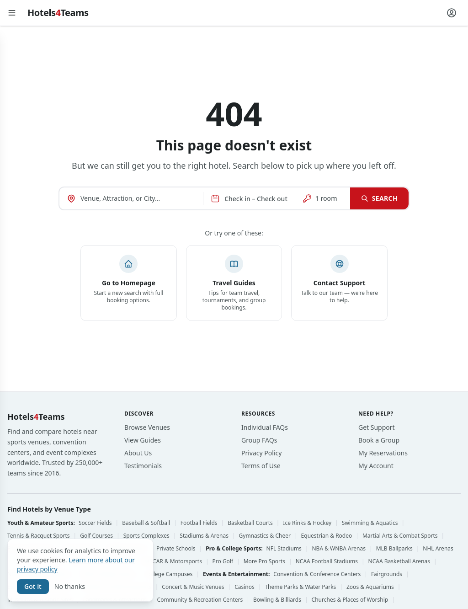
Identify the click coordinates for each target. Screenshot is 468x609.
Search (379, 198)
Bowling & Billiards (277, 600)
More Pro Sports (264, 561)
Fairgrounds (386, 574)
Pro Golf (223, 561)
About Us (138, 453)
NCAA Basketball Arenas (399, 561)
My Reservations (383, 453)
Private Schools (176, 548)
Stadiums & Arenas (204, 536)
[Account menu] (451, 13)
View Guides (142, 440)
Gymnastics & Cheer (265, 536)
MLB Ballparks (394, 548)
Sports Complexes (146, 536)
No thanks (69, 586)
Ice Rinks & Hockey (307, 523)
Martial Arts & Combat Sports (400, 536)
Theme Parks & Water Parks (300, 587)
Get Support (376, 427)
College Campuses (169, 574)
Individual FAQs (264, 427)
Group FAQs (259, 440)
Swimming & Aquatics (370, 523)
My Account (376, 465)
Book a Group (378, 440)
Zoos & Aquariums (370, 587)
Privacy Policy (261, 453)
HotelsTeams (57, 12)
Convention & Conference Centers (317, 574)
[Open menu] (12, 13)
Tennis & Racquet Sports (38, 536)
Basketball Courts (250, 523)
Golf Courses (96, 536)
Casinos (244, 587)
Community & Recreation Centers (200, 600)
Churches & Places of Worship (350, 600)
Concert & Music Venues (193, 587)
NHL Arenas (438, 548)
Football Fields (199, 523)
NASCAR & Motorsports (172, 561)
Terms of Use (261, 465)
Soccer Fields (95, 523)
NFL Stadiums (284, 548)
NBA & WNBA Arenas (339, 548)
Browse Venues (147, 427)
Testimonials (143, 465)
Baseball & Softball (146, 523)
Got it (33, 586)
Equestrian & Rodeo (326, 536)
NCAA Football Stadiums (327, 561)
